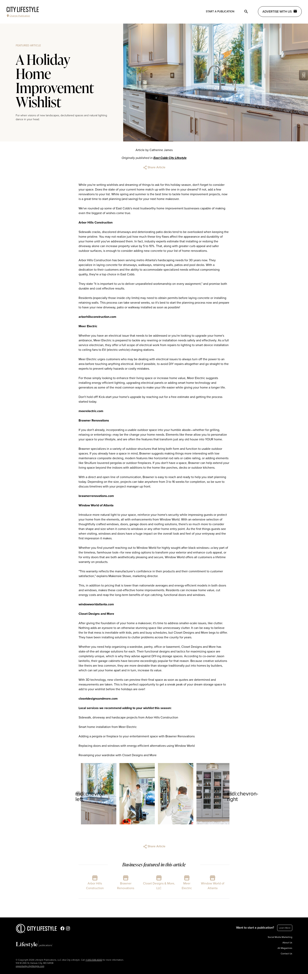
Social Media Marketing (280, 937)
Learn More (285, 927)
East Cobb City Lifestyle (170, 158)
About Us (287, 942)
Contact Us (286, 953)
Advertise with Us (279, 11)
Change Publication (18, 15)
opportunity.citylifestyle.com (30, 966)
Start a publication (220, 11)
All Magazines (285, 948)
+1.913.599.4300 (93, 959)
